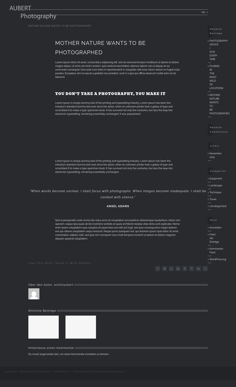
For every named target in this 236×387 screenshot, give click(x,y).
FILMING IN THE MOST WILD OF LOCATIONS (216, 77)
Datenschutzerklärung (103, 371)
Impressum (119, 371)
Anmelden (215, 227)
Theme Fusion (44, 371)
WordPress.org (218, 259)
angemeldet (47, 354)
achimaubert (63, 284)
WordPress (88, 371)
